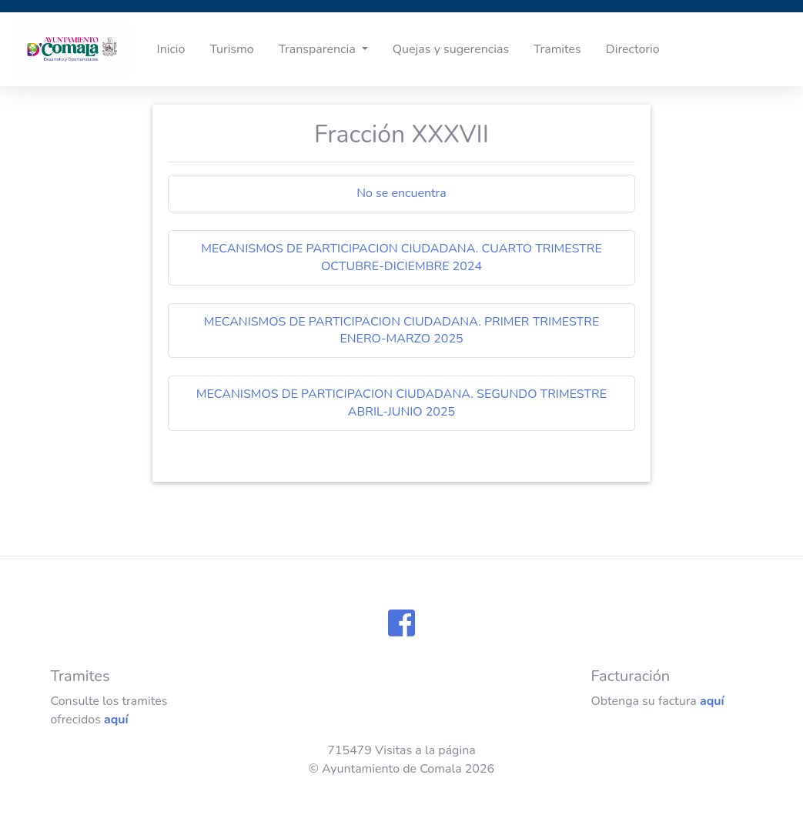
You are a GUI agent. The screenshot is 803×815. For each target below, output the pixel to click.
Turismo (231, 49)
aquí (116, 719)
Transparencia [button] (319, 49)
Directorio (633, 49)
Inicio (171, 49)
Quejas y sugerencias (451, 49)
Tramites (557, 49)
